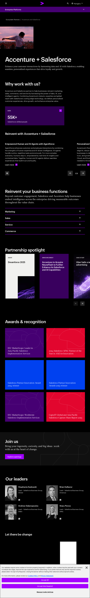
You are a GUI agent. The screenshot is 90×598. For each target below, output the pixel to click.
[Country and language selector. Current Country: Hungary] (77, 3)
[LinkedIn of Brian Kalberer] (60, 499)
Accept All (45, 580)
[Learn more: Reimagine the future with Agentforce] (11, 164)
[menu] (6, 3)
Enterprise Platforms (13, 9)
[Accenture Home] (42, 3)
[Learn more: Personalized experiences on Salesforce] (83, 164)
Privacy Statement (47, 575)
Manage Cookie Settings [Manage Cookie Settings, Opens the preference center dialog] (45, 592)
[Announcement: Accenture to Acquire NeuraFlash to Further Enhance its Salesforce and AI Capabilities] (54, 276)
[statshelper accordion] (60, 110)
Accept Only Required (45, 586)
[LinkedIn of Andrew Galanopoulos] (19, 518)
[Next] (82, 303)
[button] (14, 456)
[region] (45, 581)
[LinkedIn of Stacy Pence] (60, 518)
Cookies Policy (33, 575)
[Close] (86, 567)
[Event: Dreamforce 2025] (20, 276)
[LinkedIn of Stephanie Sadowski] (19, 499)
